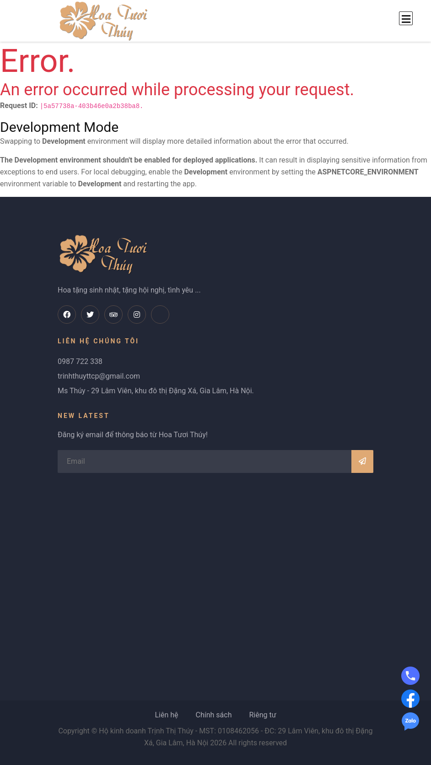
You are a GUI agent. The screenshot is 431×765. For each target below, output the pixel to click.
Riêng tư (262, 715)
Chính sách (213, 715)
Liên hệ (166, 715)
